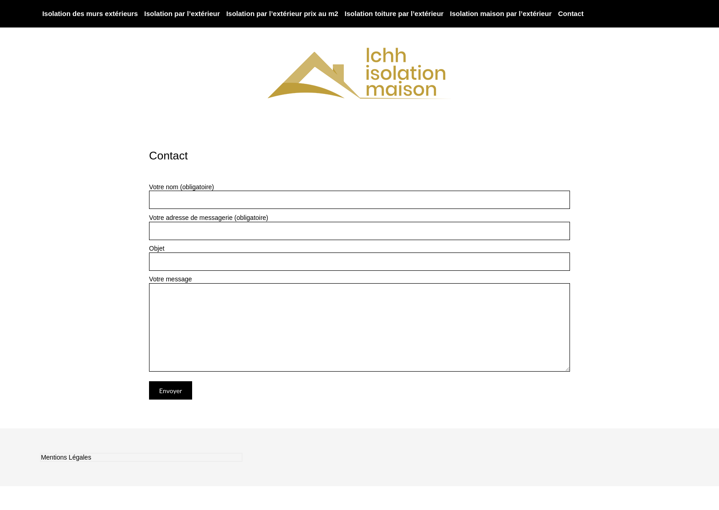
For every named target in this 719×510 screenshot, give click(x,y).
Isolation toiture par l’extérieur (394, 13)
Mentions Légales (66, 457)
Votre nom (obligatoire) (359, 196)
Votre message (359, 283)
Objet (359, 258)
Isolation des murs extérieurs (90, 13)
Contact (571, 13)
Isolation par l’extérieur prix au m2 (282, 13)
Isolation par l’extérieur (182, 13)
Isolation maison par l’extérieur (501, 13)
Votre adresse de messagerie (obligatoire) (359, 227)
